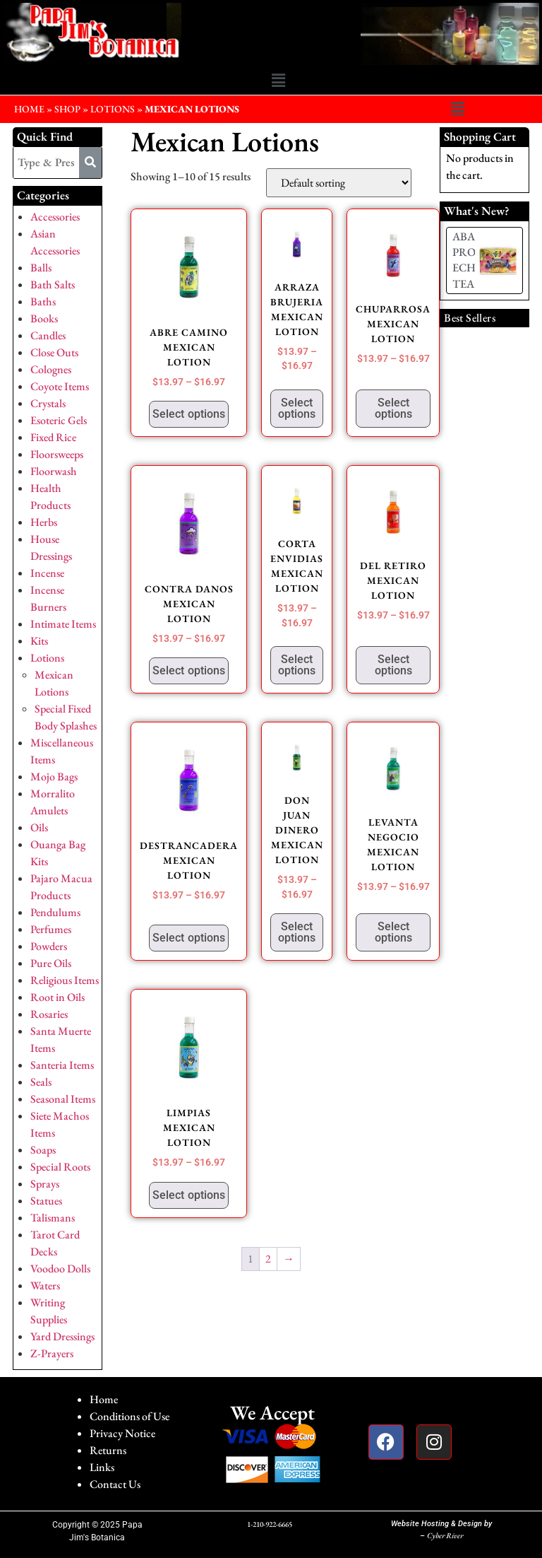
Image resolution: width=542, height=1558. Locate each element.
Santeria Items (62, 1065)
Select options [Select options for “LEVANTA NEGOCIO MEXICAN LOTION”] (393, 932)
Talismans (52, 1217)
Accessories (55, 216)
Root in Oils (57, 997)
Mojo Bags (54, 776)
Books (44, 318)
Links (102, 1467)
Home (104, 1399)
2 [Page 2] (268, 1258)
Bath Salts (52, 284)
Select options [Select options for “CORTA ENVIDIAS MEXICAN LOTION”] (296, 664)
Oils (39, 827)
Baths (43, 301)
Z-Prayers (51, 1353)
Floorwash (53, 471)
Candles (48, 335)
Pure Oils (50, 963)
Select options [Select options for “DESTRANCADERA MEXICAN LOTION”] (188, 937)
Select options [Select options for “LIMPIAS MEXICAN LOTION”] (188, 1195)
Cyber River (445, 1535)
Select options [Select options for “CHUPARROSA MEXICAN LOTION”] (393, 408)
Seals (41, 1081)
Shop (67, 108)
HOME (29, 108)
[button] (278, 81)
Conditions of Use (129, 1416)
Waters (45, 1285)
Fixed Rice (53, 437)
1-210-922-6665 (269, 1524)
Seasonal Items (62, 1098)
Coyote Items (59, 386)
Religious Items (64, 980)
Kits (39, 640)
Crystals (48, 403)
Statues (46, 1200)
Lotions (112, 108)
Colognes (50, 369)
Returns (108, 1450)
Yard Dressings (62, 1336)
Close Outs (54, 352)
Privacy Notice (122, 1433)
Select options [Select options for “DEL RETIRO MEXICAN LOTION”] (393, 664)
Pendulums (55, 912)
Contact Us (115, 1484)
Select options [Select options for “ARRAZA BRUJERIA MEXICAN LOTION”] (296, 408)
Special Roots (60, 1166)
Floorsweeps (56, 454)
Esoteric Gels (58, 420)
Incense (47, 573)
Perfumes (50, 929)
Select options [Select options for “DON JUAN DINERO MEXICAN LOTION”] (296, 932)
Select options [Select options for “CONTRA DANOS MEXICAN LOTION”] (188, 670)
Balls (41, 267)
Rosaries (49, 1014)
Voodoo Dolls (60, 1268)
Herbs (43, 522)
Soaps (43, 1149)
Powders (48, 946)
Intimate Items (63, 623)
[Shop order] (338, 182)
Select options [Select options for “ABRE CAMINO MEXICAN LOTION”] (188, 414)
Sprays (44, 1183)
